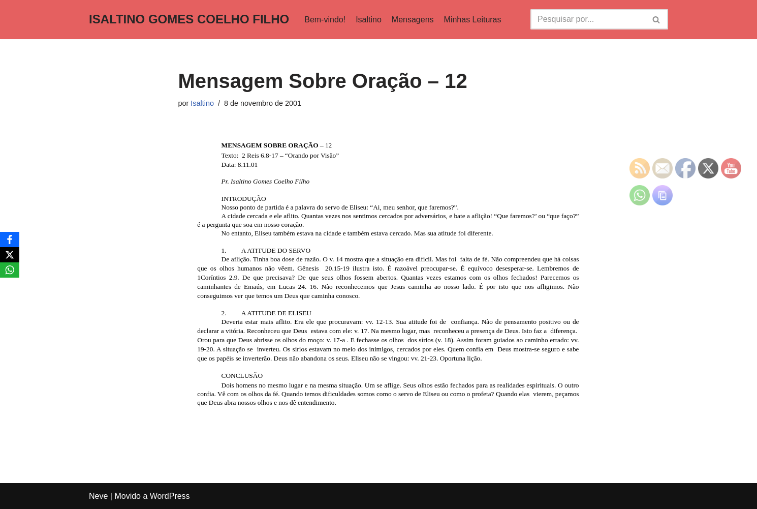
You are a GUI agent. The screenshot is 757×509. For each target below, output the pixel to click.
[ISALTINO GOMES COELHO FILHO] (189, 19)
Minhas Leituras (472, 19)
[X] (9, 254)
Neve (98, 496)
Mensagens (413, 19)
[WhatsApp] (9, 270)
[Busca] (587, 19)
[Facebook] (9, 239)
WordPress (170, 496)
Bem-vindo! (324, 19)
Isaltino (369, 19)
